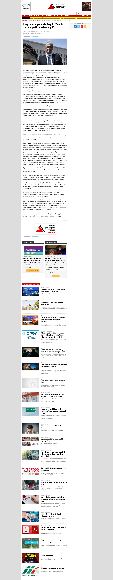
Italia (62, 16)
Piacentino (49, 16)
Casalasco (37, 16)
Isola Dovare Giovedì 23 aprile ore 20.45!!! (88, 18)
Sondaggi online (51, 242)
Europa (67, 16)
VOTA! (55, 276)
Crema (43, 16)
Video (83, 16)
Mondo (72, 16)
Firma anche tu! (33, 270)
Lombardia (57, 16)
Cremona (30, 16)
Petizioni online (28, 242)
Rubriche (78, 16)
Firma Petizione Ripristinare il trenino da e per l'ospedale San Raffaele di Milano (62, 18)
